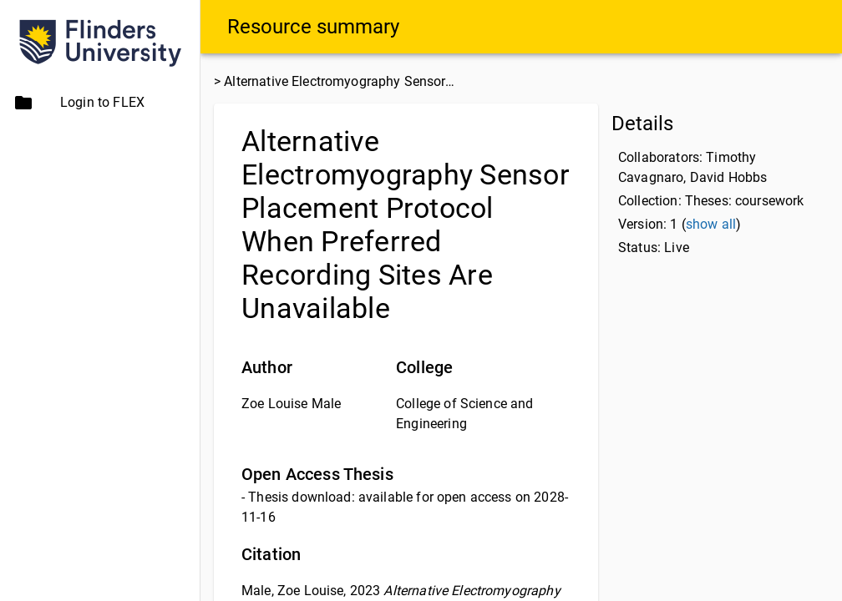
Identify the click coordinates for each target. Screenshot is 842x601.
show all (711, 224)
